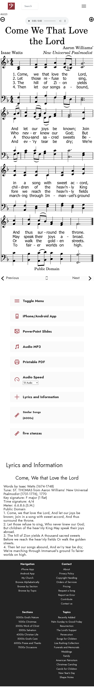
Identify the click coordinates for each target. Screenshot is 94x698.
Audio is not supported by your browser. (47, 21)
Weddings (66, 656)
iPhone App (27, 573)
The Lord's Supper (67, 634)
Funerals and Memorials (66, 651)
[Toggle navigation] (84, 6)
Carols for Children (66, 673)
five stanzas (32, 433)
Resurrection (66, 630)
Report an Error (66, 599)
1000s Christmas (27, 626)
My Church (27, 582)
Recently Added (66, 621)
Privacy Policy (66, 578)
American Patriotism (66, 664)
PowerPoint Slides (37, 331)
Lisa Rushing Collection (66, 647)
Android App (27, 578)
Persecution (66, 639)
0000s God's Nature (27, 621)
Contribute (66, 603)
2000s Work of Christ (27, 630)
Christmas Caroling (67, 669)
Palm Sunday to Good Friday (66, 626)
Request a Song (66, 595)
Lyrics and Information (41, 396)
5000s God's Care (27, 643)
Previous (12, 277)
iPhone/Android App (39, 316)
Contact (67, 568)
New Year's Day (66, 677)
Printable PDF (34, 361)
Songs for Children (67, 643)
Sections (27, 616)
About (66, 573)
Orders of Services (66, 586)
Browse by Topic (27, 595)
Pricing (66, 590)
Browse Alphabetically (27, 586)
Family (66, 660)
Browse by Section (27, 590)
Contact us (66, 608)
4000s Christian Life (27, 639)
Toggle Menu (33, 300)
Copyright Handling (66, 582)
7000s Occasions (27, 651)
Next (75, 277)
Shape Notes (67, 681)
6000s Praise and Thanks (27, 647)
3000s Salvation (27, 634)
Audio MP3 (32, 346)
